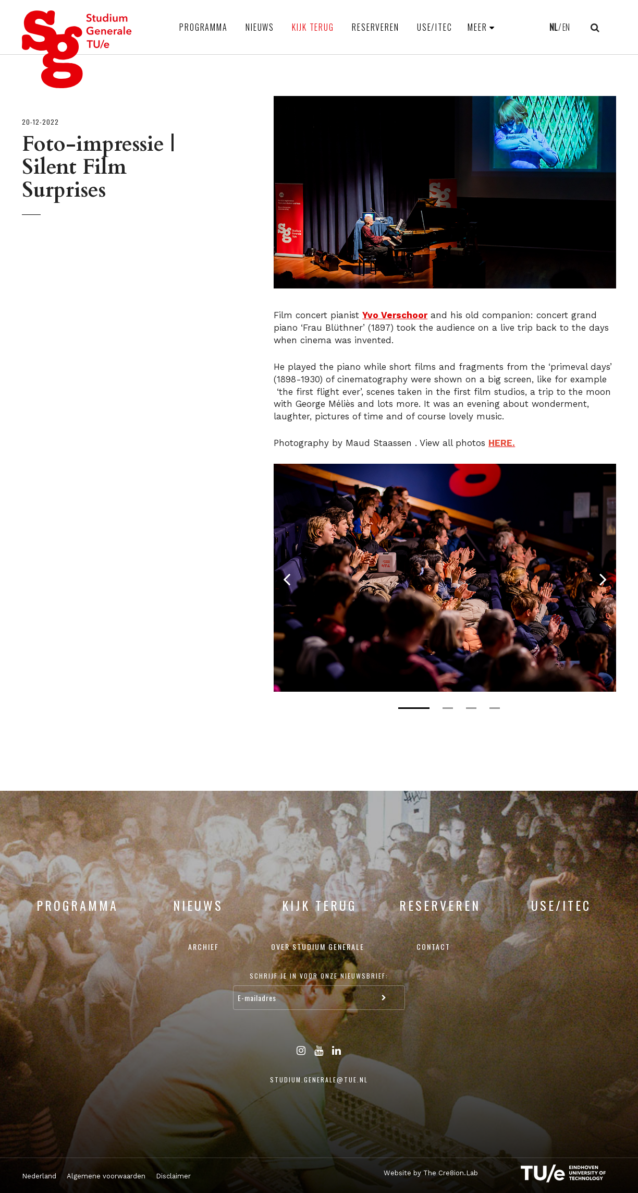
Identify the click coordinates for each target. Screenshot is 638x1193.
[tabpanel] (445, 578)
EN (566, 27)
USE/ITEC (434, 27)
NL (553, 27)
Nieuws (260, 27)
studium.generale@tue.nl (319, 1079)
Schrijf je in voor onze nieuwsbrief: (319, 975)
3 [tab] (471, 708)
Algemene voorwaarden (106, 1176)
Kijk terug (313, 27)
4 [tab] (494, 708)
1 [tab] (414, 708)
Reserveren (375, 27)
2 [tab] (448, 708)
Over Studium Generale (317, 946)
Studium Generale (77, 49)
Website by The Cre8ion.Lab (431, 1173)
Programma (203, 27)
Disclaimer (173, 1176)
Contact (433, 946)
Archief (203, 946)
